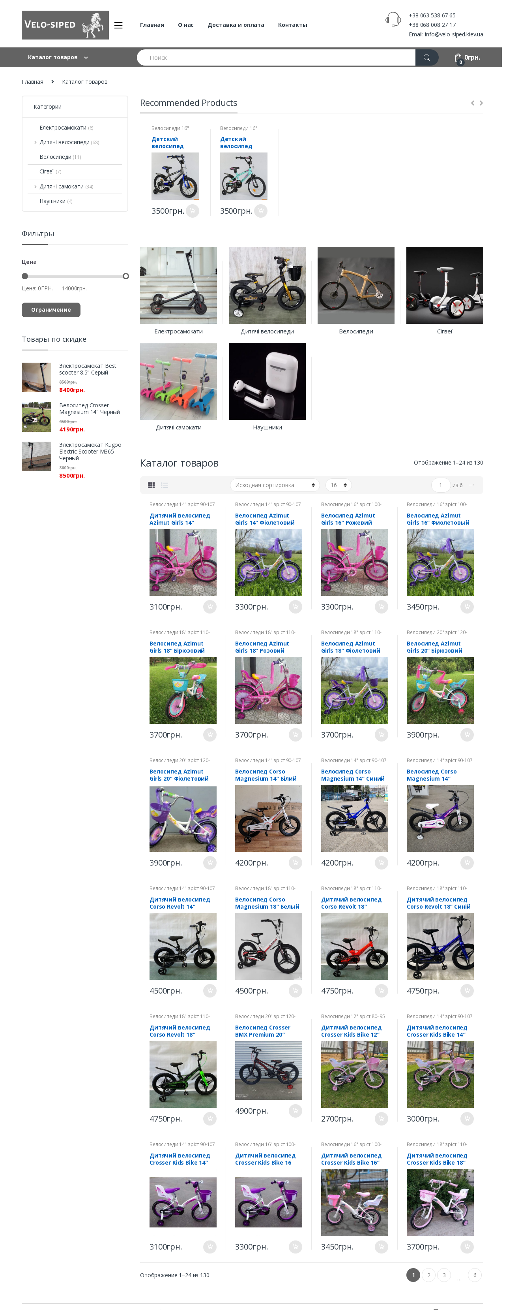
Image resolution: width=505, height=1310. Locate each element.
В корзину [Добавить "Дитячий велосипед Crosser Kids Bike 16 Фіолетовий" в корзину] (295, 1247)
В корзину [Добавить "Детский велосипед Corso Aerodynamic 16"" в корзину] (260, 211)
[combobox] (276, 57)
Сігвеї (45, 171)
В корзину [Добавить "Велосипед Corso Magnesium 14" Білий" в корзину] (295, 863)
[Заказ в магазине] (275, 485)
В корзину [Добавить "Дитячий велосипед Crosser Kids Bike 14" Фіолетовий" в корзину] (209, 1247)
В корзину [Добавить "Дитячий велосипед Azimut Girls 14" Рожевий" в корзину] (209, 607)
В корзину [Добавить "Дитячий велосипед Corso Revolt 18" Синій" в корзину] (467, 991)
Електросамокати (61, 127)
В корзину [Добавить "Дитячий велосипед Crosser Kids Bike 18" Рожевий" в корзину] (467, 1247)
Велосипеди (54, 156)
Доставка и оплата (236, 24)
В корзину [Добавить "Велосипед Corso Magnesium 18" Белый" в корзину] (295, 991)
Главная (152, 24)
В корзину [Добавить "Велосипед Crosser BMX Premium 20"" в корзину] (295, 1111)
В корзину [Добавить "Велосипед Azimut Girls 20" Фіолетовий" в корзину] (209, 863)
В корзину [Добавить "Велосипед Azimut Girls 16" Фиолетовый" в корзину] (467, 607)
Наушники (50, 201)
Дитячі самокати (61, 186)
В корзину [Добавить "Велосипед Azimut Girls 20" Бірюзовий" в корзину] (467, 735)
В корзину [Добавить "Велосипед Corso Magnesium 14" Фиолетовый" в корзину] (467, 863)
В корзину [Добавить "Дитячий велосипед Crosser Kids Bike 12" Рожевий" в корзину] (381, 1119)
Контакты (292, 24)
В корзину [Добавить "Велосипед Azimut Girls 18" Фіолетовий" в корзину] (381, 735)
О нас (186, 24)
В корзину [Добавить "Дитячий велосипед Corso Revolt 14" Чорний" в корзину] (209, 991)
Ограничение (51, 309)
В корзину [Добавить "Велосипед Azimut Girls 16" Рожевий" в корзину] (381, 607)
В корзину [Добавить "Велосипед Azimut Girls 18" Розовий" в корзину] (295, 735)
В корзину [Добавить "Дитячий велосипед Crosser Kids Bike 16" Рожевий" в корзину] (381, 1247)
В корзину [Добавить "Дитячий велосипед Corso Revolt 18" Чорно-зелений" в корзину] (209, 1119)
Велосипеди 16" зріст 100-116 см (170, 131)
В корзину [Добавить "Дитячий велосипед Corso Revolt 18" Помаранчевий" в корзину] (381, 991)
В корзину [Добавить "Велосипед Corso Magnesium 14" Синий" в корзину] (381, 863)
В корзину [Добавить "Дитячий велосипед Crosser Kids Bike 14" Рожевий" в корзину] (467, 1119)
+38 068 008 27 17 (432, 24)
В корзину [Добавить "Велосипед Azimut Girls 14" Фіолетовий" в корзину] (295, 607)
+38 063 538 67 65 (432, 15)
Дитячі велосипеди (63, 142)
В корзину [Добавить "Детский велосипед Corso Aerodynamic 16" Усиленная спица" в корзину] (192, 211)
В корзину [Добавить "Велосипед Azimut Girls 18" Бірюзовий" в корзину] (209, 735)
